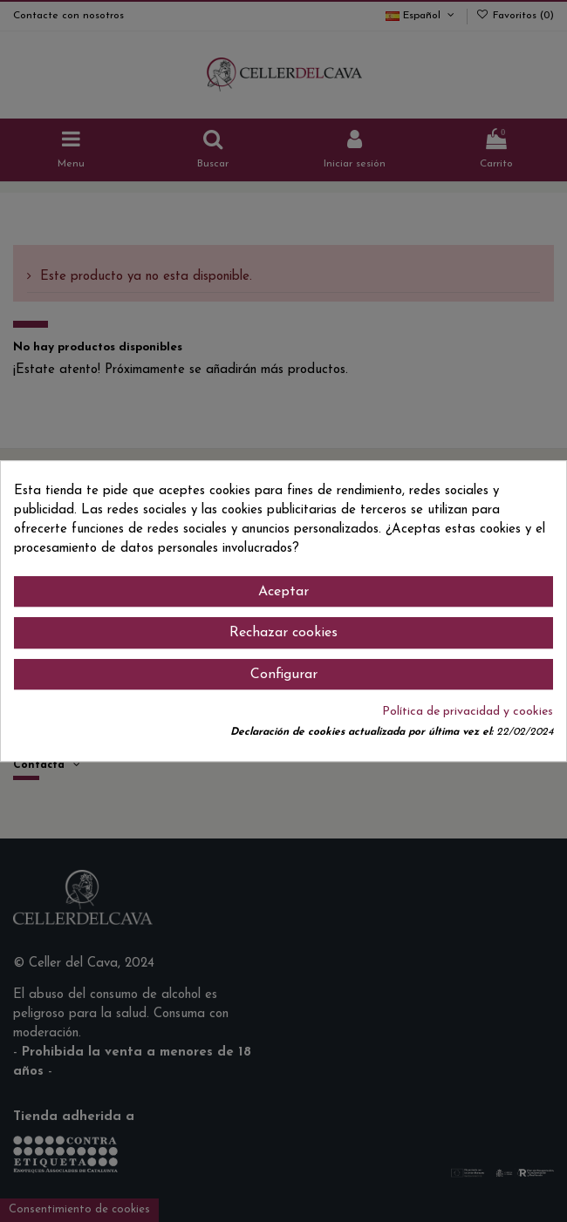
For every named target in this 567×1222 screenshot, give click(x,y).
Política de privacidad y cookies (467, 711)
